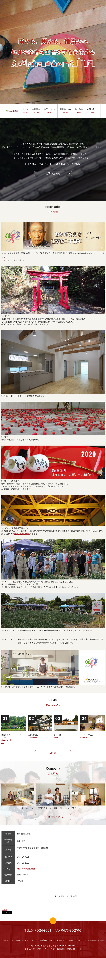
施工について (49, 111)
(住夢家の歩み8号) (22, 534)
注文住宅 (79, 111)
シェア (4, 910)
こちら (4, 260)
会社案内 (36, 111)
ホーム (25, 111)
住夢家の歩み (65, 111)
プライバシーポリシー (94, 940)
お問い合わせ (92, 111)
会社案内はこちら (53, 816)
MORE (53, 753)
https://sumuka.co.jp (26, 869)
